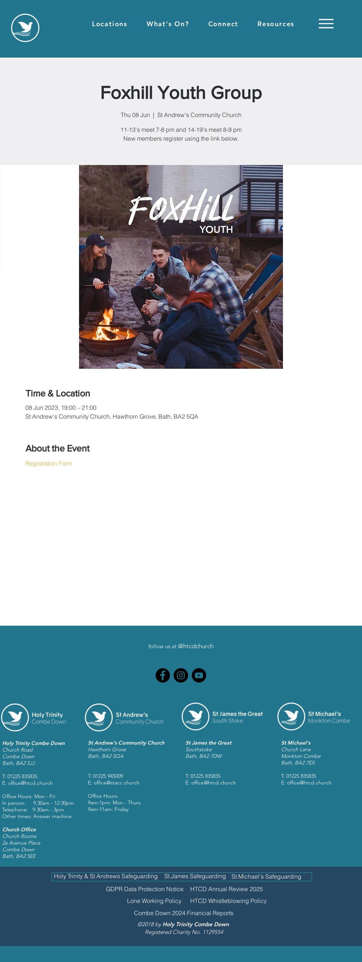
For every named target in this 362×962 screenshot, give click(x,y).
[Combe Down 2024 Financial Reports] (183, 913)
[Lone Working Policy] (154, 900)
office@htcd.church (30, 783)
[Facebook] (163, 675)
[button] (110, 24)
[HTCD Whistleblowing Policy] (228, 901)
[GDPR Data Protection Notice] (144, 889)
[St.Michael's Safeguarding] (266, 876)
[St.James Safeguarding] (195, 876)
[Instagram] (181, 675)
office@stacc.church (117, 782)
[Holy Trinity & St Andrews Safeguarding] (106, 876)
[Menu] (326, 23)
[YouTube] (199, 675)
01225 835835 (22, 776)
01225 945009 (108, 776)
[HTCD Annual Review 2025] (226, 889)
